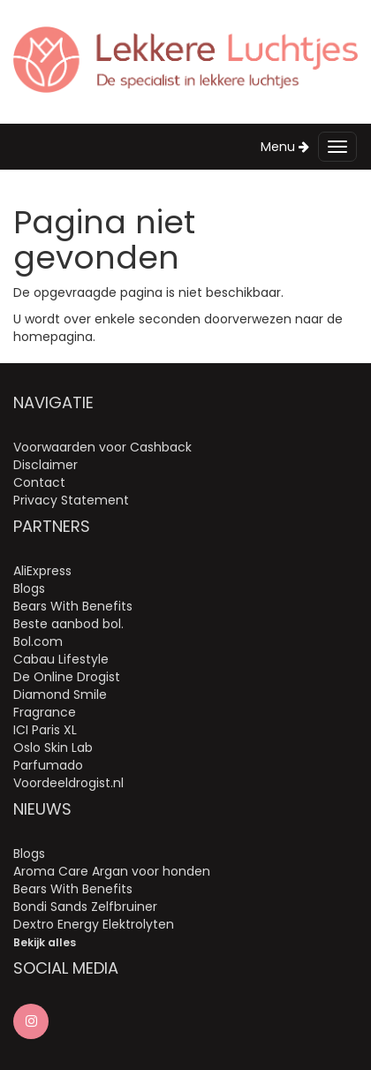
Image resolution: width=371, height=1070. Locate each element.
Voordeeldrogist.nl (68, 783)
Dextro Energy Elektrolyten (93, 924)
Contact (39, 482)
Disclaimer (45, 465)
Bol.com (38, 641)
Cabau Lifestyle (61, 659)
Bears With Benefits (72, 606)
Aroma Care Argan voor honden (111, 871)
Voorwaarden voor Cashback (102, 447)
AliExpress (42, 571)
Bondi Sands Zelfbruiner (85, 906)
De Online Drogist (66, 677)
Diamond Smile (60, 694)
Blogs (29, 588)
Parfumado (48, 765)
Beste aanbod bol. (68, 624)
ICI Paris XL (45, 730)
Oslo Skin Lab (53, 747)
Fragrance (44, 712)
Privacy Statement (71, 500)
